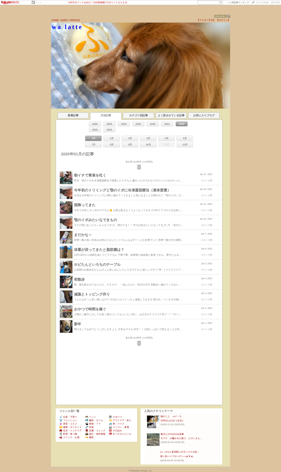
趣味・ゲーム (94, 420)
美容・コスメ (68, 423)
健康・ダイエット (70, 427)
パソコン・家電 (119, 427)
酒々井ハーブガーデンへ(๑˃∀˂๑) (176, 456)
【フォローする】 (206, 20)
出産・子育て (68, 417)
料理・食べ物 (68, 434)
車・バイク (116, 423)
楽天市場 (275, 2)
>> (238, 2)
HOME (55, 20)
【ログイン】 (223, 20)
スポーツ (115, 417)
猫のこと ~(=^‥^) (171, 416)
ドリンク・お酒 (69, 437)
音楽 (89, 427)
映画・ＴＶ (93, 423)
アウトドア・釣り (120, 420)
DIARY (64, 20)
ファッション (68, 420)
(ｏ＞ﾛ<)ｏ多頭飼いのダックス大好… (179, 451)
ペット (38, 2)
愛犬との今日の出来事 (172, 434)
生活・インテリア (70, 430)
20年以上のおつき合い (172, 420)
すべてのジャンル (120, 434)
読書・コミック (95, 430)
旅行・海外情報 (95, 434)
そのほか (115, 430)
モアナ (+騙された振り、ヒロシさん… (182, 438)
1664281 (220, 16)
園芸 (89, 437)
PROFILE (75, 20)
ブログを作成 (261, 2)
